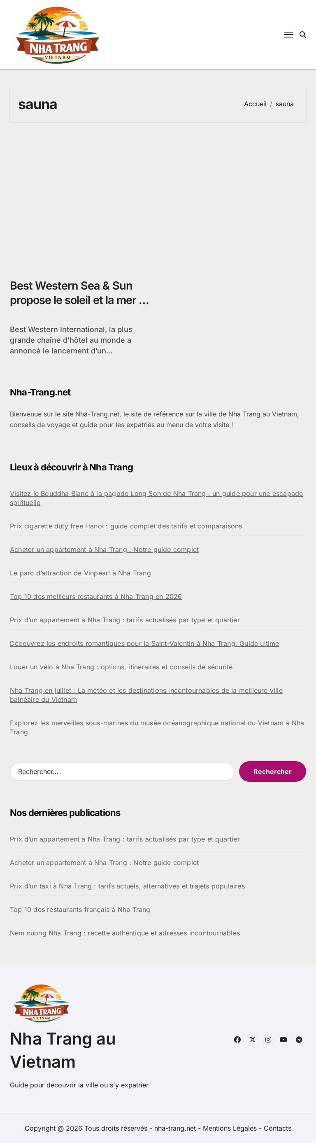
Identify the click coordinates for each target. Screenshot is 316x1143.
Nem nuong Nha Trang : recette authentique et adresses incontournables (125, 933)
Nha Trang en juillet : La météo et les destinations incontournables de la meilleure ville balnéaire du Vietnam (146, 695)
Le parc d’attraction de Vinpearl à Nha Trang (80, 573)
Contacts (277, 1128)
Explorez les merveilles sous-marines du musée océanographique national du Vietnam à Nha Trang (157, 727)
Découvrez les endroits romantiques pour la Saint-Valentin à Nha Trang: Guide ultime (144, 643)
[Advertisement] (159, 196)
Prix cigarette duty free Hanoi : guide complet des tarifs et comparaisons (126, 526)
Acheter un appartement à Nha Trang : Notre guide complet (104, 549)
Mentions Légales (231, 1128)
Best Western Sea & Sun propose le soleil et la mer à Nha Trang (77, 300)
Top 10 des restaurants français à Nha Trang (80, 909)
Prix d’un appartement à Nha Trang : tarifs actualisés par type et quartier (125, 620)
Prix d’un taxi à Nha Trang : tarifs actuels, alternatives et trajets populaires (127, 886)
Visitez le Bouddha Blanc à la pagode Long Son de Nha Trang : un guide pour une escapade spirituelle (156, 498)
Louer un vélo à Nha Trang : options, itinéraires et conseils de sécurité (121, 667)
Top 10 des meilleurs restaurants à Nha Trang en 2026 (96, 596)
